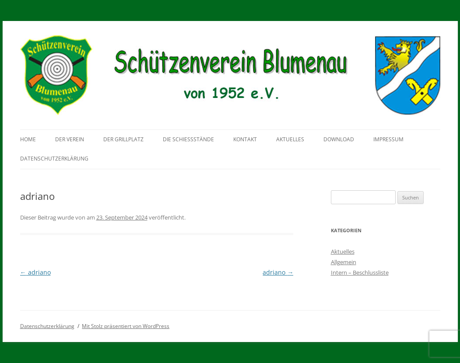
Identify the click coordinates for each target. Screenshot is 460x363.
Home (28, 139)
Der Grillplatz (123, 139)
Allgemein (343, 262)
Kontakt (245, 139)
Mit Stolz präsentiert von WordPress (125, 326)
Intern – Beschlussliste (360, 272)
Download (338, 139)
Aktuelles (290, 139)
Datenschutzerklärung (54, 158)
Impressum (388, 139)
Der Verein (69, 139)
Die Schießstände (188, 139)
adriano (35, 272)
